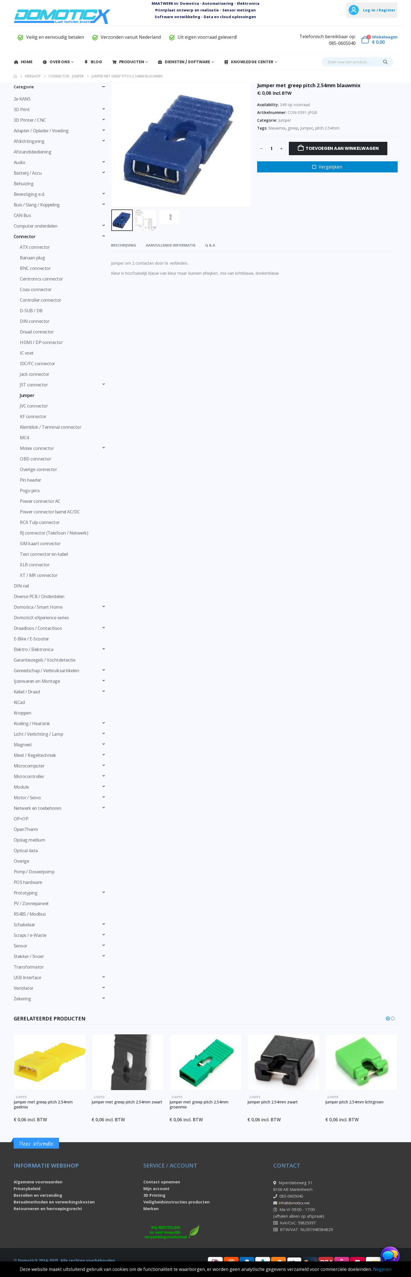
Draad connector (36, 332)
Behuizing (24, 184)
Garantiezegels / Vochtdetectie (44, 660)
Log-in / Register (379, 10)
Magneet (23, 745)
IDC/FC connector (37, 363)
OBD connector (35, 459)
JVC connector (34, 406)
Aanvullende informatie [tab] (170, 245)
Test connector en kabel (44, 554)
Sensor (20, 946)
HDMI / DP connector (41, 342)
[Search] (385, 62)
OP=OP (21, 819)
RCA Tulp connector (39, 522)
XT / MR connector (38, 575)
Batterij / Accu (28, 173)
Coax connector (35, 289)
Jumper (284, 120)
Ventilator (23, 988)
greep (293, 128)
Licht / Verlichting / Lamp (38, 734)
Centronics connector (41, 279)
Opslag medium (29, 840)
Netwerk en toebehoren (37, 808)
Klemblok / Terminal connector (50, 427)
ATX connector (35, 247)
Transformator (29, 967)
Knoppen (22, 713)
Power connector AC (40, 501)
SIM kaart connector (40, 543)
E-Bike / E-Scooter (31, 639)
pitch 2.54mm (327, 128)
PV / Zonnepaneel (31, 903)
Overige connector (38, 469)
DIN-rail (21, 586)
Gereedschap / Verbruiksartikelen (46, 670)
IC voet (27, 353)
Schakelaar (24, 925)
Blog (92, 62)
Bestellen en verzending (38, 1195)
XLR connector (34, 565)
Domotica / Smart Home (38, 607)
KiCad (19, 702)
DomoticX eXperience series (41, 618)
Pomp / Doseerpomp (34, 872)
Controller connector (40, 300)
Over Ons (56, 62)
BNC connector (35, 268)
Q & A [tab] (210, 245)
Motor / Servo (27, 798)
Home (23, 62)
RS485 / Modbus (30, 914)
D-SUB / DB (31, 311)
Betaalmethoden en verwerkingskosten (54, 1202)
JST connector (34, 385)
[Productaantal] (271, 148)
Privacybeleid (27, 1188)
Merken (151, 1208)
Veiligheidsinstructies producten (176, 1202)
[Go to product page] (50, 1062)
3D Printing (154, 1195)
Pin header (30, 480)
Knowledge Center (248, 62)
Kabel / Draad (27, 692)
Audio (19, 162)
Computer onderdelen (36, 226)
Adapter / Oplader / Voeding (41, 131)
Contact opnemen (161, 1182)
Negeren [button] (382, 1269)
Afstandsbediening (32, 152)
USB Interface (27, 977)
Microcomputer (29, 766)
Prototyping (26, 893)
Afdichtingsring (29, 141)
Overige (21, 861)
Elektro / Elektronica (33, 649)
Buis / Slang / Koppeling (37, 205)
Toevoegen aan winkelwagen (342, 148)
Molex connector (37, 448)
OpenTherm (26, 829)
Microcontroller (29, 776)
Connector (25, 236)
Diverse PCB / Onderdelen (39, 596)
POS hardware (28, 882)
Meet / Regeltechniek (35, 755)
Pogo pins (30, 491)
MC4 (24, 438)
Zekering (22, 999)
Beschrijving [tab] (123, 245)
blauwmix (277, 128)
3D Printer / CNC (30, 120)
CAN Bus (22, 215)
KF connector (33, 416)
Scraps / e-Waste (30, 935)
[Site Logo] (62, 16)
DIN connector (34, 321)
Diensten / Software (183, 62)
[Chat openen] (390, 1256)
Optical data (26, 850)
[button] (387, 1018)
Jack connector (34, 374)
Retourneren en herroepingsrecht (48, 1208)
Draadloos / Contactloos (38, 628)
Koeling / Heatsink (32, 723)
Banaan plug (32, 258)
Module (21, 787)
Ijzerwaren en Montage (37, 681)
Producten (128, 62)
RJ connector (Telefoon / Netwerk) (54, 533)
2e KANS (22, 99)
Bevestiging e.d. (29, 194)
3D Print (22, 109)
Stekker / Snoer (29, 956)
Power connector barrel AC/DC (50, 512)
